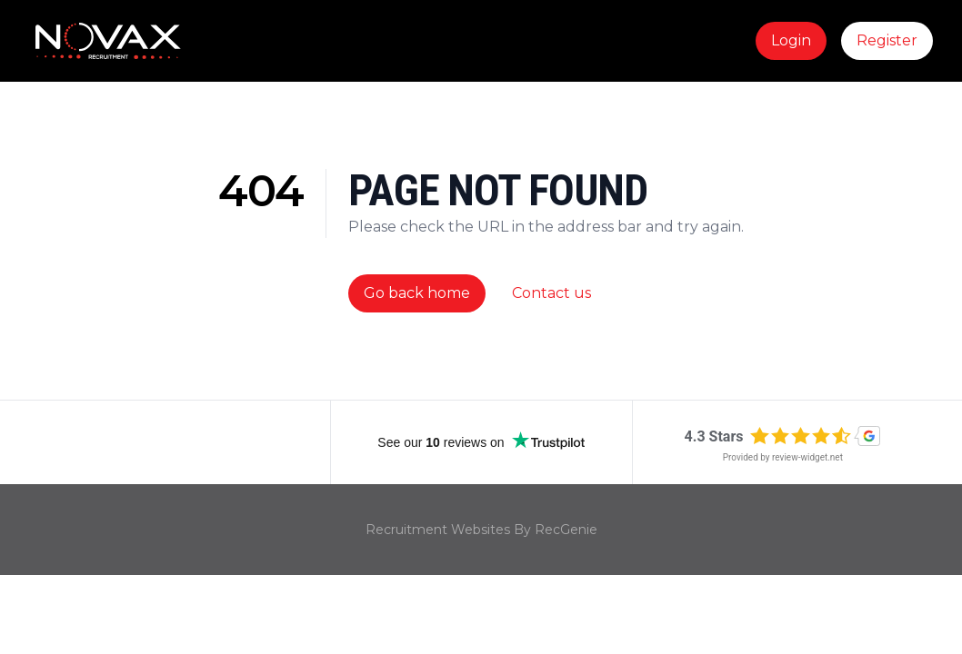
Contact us (551, 293)
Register (887, 40)
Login (791, 40)
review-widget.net (807, 457)
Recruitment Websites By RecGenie (481, 529)
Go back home (417, 293)
